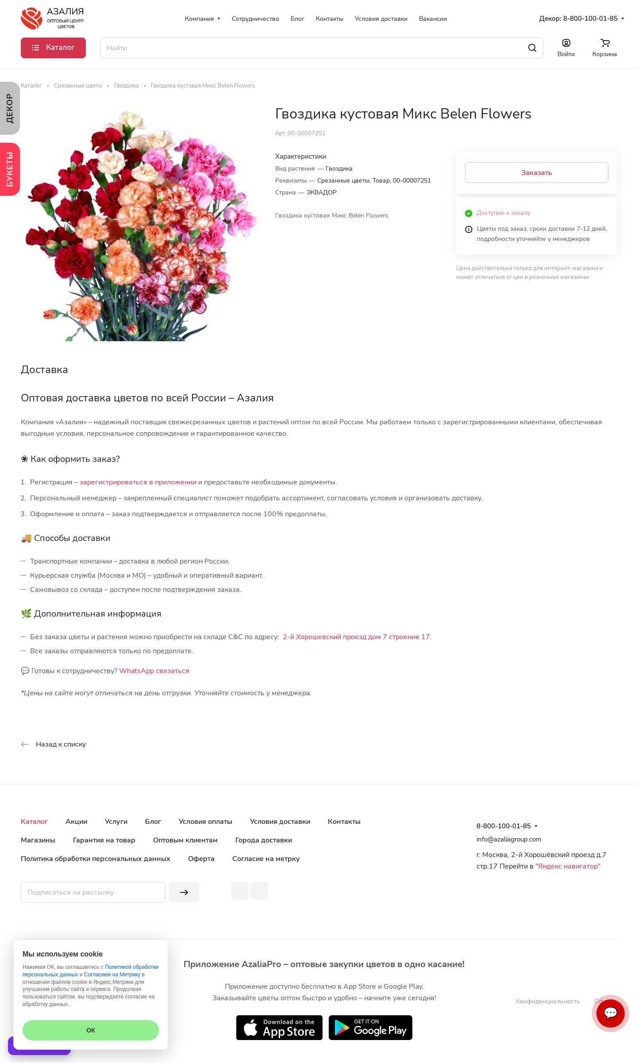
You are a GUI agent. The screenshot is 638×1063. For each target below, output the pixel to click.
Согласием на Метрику (112, 975)
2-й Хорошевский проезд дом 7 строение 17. (357, 637)
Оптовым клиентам (185, 840)
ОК (90, 1030)
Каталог (34, 822)
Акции (76, 822)
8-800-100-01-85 (590, 19)
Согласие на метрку (266, 859)
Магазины (38, 840)
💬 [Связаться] (610, 1013)
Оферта (201, 859)
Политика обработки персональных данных (95, 859)
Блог (153, 822)
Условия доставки (280, 822)
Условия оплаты (205, 822)
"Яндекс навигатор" (567, 866)
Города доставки (263, 840)
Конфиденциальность (548, 1001)
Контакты (344, 822)
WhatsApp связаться (154, 671)
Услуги (116, 822)
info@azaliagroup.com (509, 839)
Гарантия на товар (104, 840)
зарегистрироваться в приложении (138, 482)
